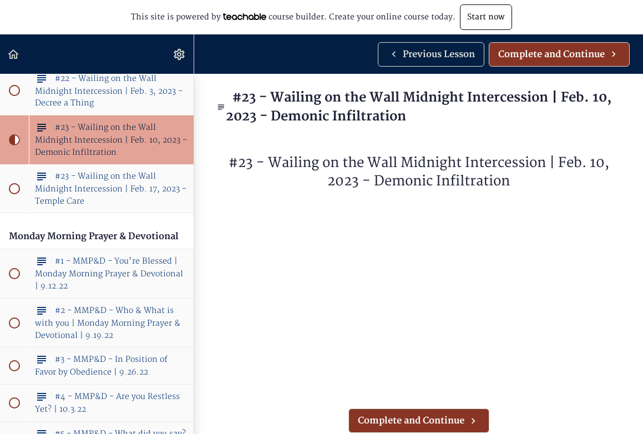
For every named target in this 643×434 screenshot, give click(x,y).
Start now (486, 17)
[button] (14, 54)
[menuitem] (180, 54)
